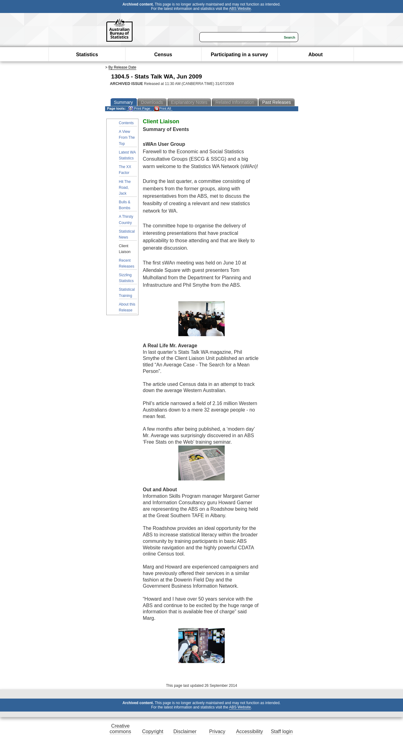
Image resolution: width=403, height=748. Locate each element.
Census (163, 54)
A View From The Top (127, 137)
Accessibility (249, 731)
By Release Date (122, 67)
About (315, 54)
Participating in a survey (239, 54)
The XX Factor (125, 170)
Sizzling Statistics (126, 278)
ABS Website (240, 8)
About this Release (127, 307)
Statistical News (127, 234)
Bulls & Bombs (124, 205)
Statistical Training (127, 292)
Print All (162, 109)
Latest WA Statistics (127, 155)
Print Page (139, 109)
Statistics (87, 54)
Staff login (282, 731)
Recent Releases (126, 263)
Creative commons (120, 728)
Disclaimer (185, 731)
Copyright (152, 731)
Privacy (217, 731)
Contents (126, 123)
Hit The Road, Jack (125, 188)
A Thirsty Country (126, 219)
